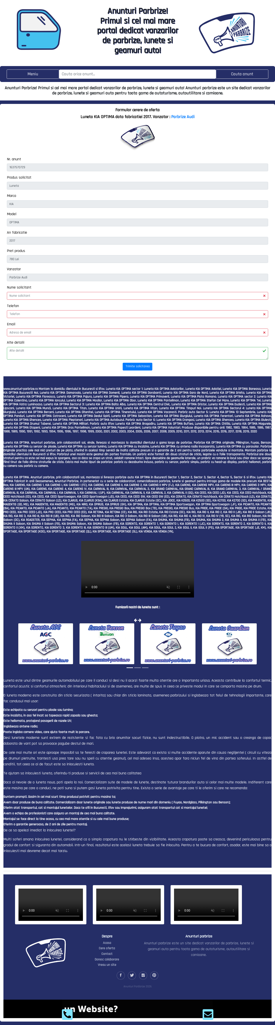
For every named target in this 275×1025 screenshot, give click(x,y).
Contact (107, 954)
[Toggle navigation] (33, 74)
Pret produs (16, 250)
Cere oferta (107, 948)
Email (11, 324)
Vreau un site (107, 965)
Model (11, 213)
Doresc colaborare (107, 959)
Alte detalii (15, 342)
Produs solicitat (19, 177)
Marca (11, 195)
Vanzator (14, 269)
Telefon (13, 305)
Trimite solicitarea (137, 366)
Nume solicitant (19, 287)
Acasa (107, 943)
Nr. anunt (14, 159)
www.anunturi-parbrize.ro (20, 389)
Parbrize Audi (183, 117)
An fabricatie (17, 232)
